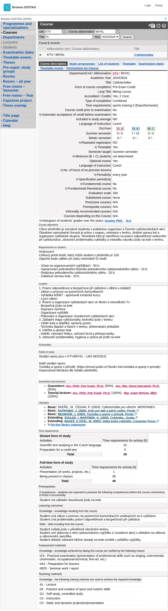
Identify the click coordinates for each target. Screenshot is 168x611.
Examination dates (18, 52)
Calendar (10, 120)
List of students (108, 63)
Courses (10, 33)
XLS (128, 220)
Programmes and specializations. (17, 26)
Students (10, 47)
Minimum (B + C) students (93, 156)
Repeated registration (96, 142)
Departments (13, 37)
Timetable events (17, 57)
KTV (115, 73)
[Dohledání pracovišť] (64, 31)
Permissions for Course (82, 68)
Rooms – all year (17, 81)
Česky (159, 5)
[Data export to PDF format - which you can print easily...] (152, 25)
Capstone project (17, 100)
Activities (46, 344)
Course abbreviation (81, 31)
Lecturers (10, 42)
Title (41, 36)
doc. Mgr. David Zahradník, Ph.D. (138, 386)
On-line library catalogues (68, 424)
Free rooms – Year (18, 95)
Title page (11, 115)
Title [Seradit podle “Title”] (137, 48)
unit (41, 31)
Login (148, 5)
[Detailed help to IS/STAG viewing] (164, 25)
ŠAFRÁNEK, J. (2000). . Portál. (97, 410)
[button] (7, 7)
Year (97, 36)
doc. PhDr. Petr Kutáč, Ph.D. (85, 386)
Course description (53, 63)
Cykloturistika (143, 54)
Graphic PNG (114, 220)
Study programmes (82, 63)
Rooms (9, 76)
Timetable (129, 63)
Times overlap (14, 105)
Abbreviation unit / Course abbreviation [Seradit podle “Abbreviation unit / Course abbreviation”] (73, 48)
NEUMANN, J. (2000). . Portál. (96, 414)
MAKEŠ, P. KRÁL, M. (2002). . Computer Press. (110, 421)
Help (7, 125)
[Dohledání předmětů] (118, 31)
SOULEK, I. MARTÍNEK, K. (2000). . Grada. (99, 417)
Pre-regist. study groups (17, 69)
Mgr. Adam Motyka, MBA (140, 393)
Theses (9, 62)
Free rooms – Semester (14, 88)
